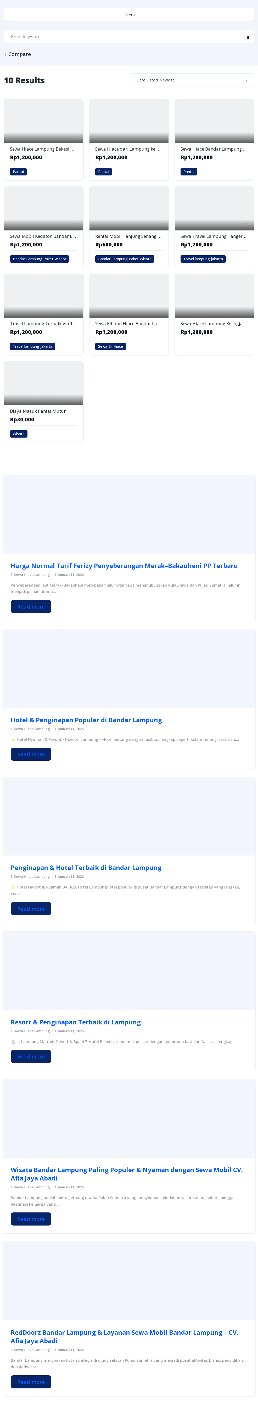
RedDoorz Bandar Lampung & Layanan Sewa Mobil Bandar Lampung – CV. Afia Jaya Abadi (124, 1336)
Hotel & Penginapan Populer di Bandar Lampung (86, 720)
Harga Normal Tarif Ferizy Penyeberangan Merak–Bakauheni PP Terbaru (124, 565)
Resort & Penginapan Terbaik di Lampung (76, 1022)
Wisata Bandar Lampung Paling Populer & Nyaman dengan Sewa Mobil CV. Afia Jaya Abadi (127, 1174)
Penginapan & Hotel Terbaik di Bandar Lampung (86, 867)
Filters (129, 14)
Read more (31, 606)
